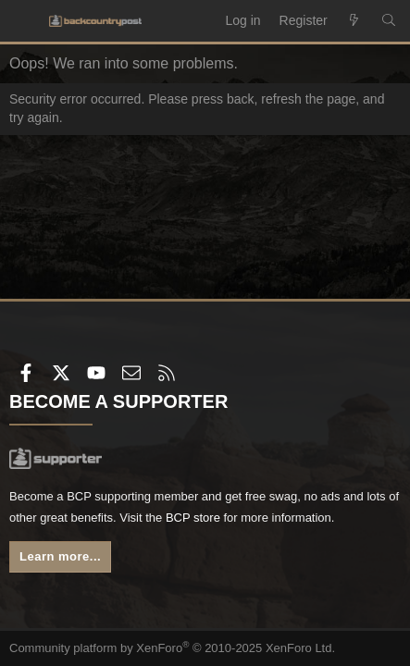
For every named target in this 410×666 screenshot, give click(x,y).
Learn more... (60, 556)
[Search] (388, 21)
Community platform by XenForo (172, 648)
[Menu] (24, 21)
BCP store (193, 517)
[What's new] (354, 21)
